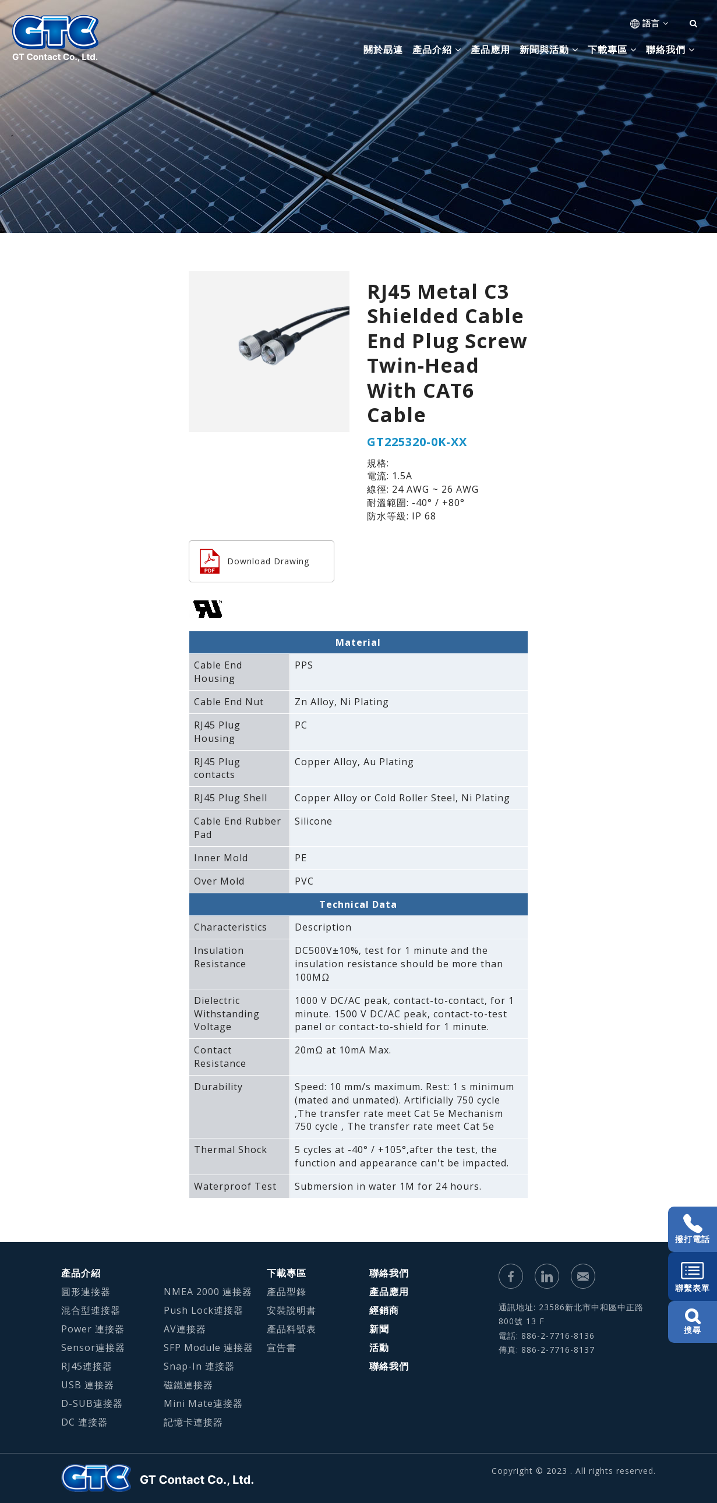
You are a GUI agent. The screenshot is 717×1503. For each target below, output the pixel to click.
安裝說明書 (291, 1310)
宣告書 (281, 1347)
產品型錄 (286, 1291)
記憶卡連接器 (193, 1422)
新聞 (379, 1328)
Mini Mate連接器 (203, 1403)
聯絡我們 (389, 1273)
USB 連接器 (87, 1384)
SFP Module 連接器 (208, 1347)
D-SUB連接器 (92, 1403)
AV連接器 (185, 1328)
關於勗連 (383, 49)
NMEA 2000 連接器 (208, 1291)
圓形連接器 (86, 1291)
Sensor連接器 (93, 1347)
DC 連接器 (84, 1422)
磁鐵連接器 (188, 1384)
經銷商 (384, 1310)
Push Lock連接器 (203, 1310)
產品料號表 (291, 1328)
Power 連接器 (93, 1328)
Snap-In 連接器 (199, 1366)
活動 (379, 1347)
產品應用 (490, 49)
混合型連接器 (91, 1310)
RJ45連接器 (86, 1366)
